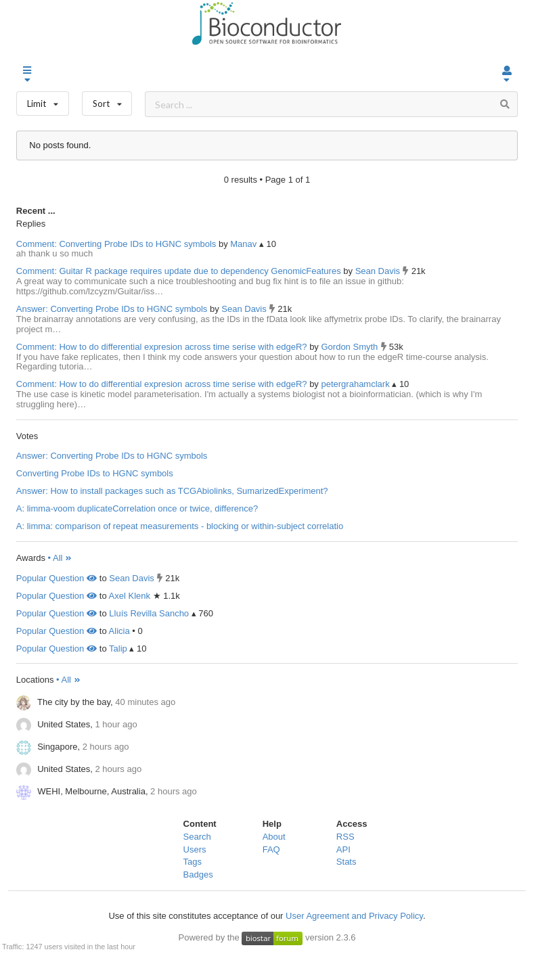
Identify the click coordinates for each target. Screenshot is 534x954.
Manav (244, 244)
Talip (118, 648)
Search (197, 837)
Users (194, 849)
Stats (346, 862)
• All (60, 558)
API (343, 849)
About (274, 837)
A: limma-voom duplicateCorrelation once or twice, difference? (137, 508)
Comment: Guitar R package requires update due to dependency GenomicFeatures (178, 271)
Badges (198, 874)
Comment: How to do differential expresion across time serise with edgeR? (161, 347)
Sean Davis (379, 271)
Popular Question (56, 578)
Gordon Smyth (350, 347)
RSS (345, 837)
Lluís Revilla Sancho (149, 613)
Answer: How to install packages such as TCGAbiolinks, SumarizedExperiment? (172, 491)
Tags (192, 862)
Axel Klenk (129, 596)
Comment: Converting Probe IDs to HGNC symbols (116, 244)
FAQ (271, 849)
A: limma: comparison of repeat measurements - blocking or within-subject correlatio (179, 526)
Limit (42, 100)
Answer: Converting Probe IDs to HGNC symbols (111, 309)
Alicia (119, 631)
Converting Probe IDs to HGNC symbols (94, 473)
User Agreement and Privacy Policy (354, 916)
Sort (107, 100)
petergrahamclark (356, 384)
